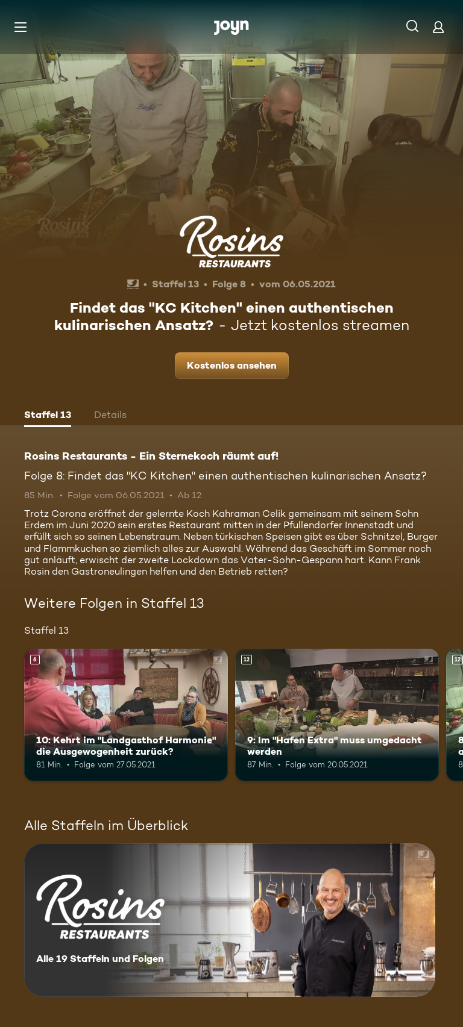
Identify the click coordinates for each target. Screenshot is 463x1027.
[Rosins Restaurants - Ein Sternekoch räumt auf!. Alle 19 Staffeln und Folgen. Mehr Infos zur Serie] (229, 920)
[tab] (48, 416)
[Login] (438, 26)
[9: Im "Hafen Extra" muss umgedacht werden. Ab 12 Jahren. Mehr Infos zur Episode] (337, 715)
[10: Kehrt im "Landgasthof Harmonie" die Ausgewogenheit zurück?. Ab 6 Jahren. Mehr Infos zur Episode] (126, 715)
